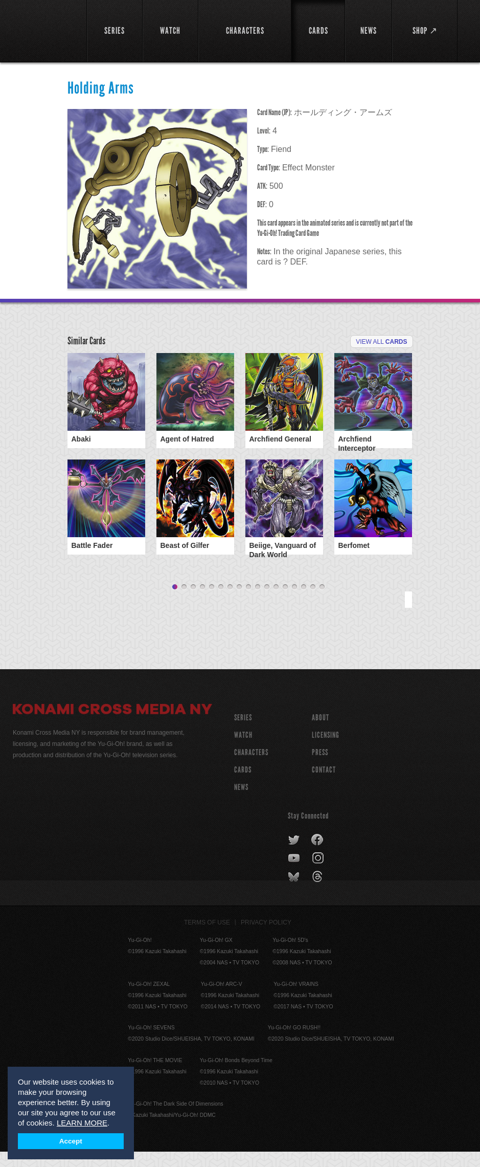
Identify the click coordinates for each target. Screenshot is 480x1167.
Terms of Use (207, 937)
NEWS (241, 802)
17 (322, 603)
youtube (294, 874)
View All (381, 341)
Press (320, 768)
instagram (318, 874)
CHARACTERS (251, 768)
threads (318, 892)
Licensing (325, 750)
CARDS (243, 785)
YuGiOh (44, 30)
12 (276, 603)
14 (294, 603)
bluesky (294, 892)
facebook (317, 855)
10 (258, 603)
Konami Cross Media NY (112, 726)
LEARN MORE (82, 1122)
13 (285, 603)
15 (304, 603)
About (320, 733)
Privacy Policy (266, 937)
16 (313, 603)
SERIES (243, 733)
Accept (70, 1141)
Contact (324, 785)
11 (267, 603)
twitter (294, 855)
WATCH (243, 750)
